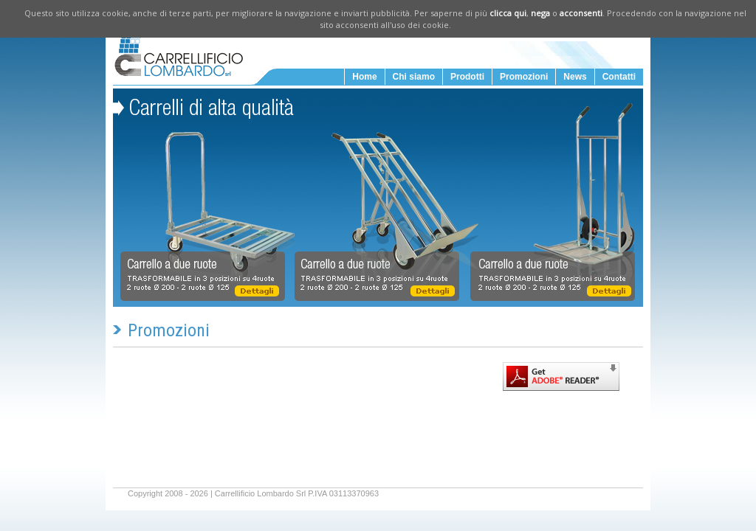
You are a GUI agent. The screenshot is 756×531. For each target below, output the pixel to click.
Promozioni (524, 77)
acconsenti (581, 12)
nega (540, 12)
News (574, 77)
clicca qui (507, 12)
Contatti (619, 77)
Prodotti (467, 77)
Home (364, 77)
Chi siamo (414, 77)
